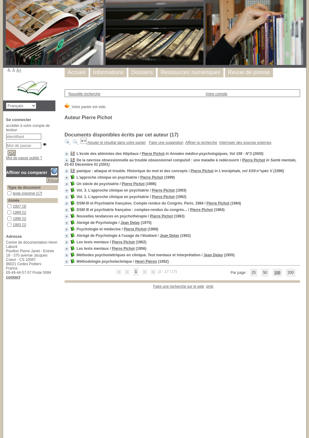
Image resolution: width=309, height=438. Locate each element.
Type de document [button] (24, 187)
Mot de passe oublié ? (24, 158)
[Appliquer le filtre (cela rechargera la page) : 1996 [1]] (19, 219)
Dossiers (142, 72)
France (7, 297)
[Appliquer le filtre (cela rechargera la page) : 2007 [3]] (19, 206)
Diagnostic (7, 372)
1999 (7, 210)
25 (254, 272)
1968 (7, 253)
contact (13, 277)
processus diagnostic (7, 419)
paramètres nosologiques (7, 403)
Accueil (77, 72)
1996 (17, 219)
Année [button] (14, 200)
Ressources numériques (190, 72)
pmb (209, 286)
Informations (108, 72)
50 (265, 272)
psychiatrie (7, 319)
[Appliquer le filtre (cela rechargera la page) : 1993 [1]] (19, 225)
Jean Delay (130, 223)
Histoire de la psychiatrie (7, 303)
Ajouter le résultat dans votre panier (116, 142)
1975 (7, 247)
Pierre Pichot (153, 154)
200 (290, 272)
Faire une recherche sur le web (178, 286)
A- (9, 69)
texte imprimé (7, 191)
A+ (19, 70)
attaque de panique (7, 366)
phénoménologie (7, 313)
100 (277, 272)
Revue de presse (249, 72)
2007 (7, 204)
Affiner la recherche (201, 142)
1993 (17, 225)
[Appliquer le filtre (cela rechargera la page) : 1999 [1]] (19, 212)
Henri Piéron (146, 261)
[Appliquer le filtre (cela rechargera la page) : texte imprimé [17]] (27, 193)
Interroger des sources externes (245, 142)
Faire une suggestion (166, 142)
